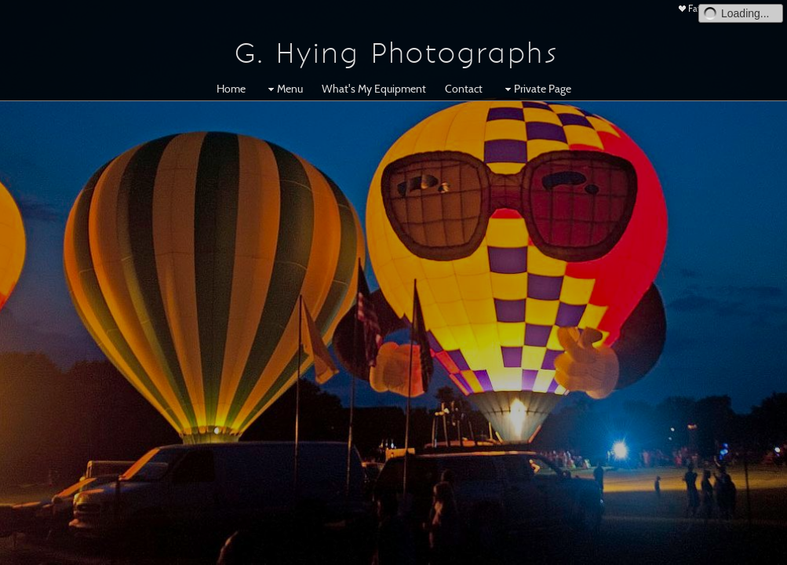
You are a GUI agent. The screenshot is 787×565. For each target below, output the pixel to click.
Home (231, 89)
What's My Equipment (374, 89)
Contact (464, 89)
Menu (283, 89)
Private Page (536, 89)
